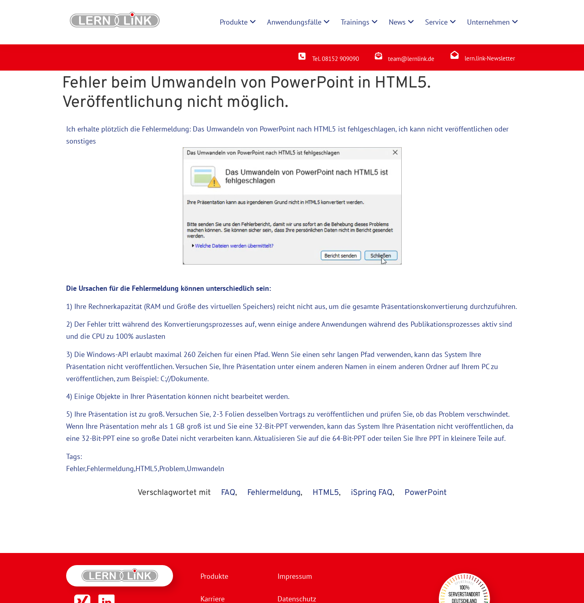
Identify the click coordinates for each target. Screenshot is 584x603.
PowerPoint (426, 493)
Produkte (214, 576)
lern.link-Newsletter (490, 58)
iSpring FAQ (371, 493)
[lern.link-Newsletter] (455, 55)
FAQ (228, 493)
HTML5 (325, 129)
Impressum (294, 576)
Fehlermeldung (273, 493)
